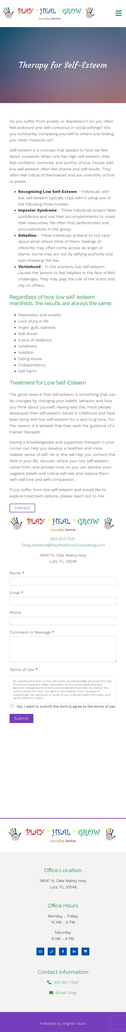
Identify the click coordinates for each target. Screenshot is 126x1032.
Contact (22, 508)
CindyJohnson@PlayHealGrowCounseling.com (63, 545)
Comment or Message (32, 632)
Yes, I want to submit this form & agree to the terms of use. (66, 706)
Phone (15, 612)
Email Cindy (66, 992)
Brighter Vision (74, 1023)
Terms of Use (24, 669)
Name (17, 573)
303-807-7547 (62, 538)
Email (16, 592)
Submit (21, 718)
